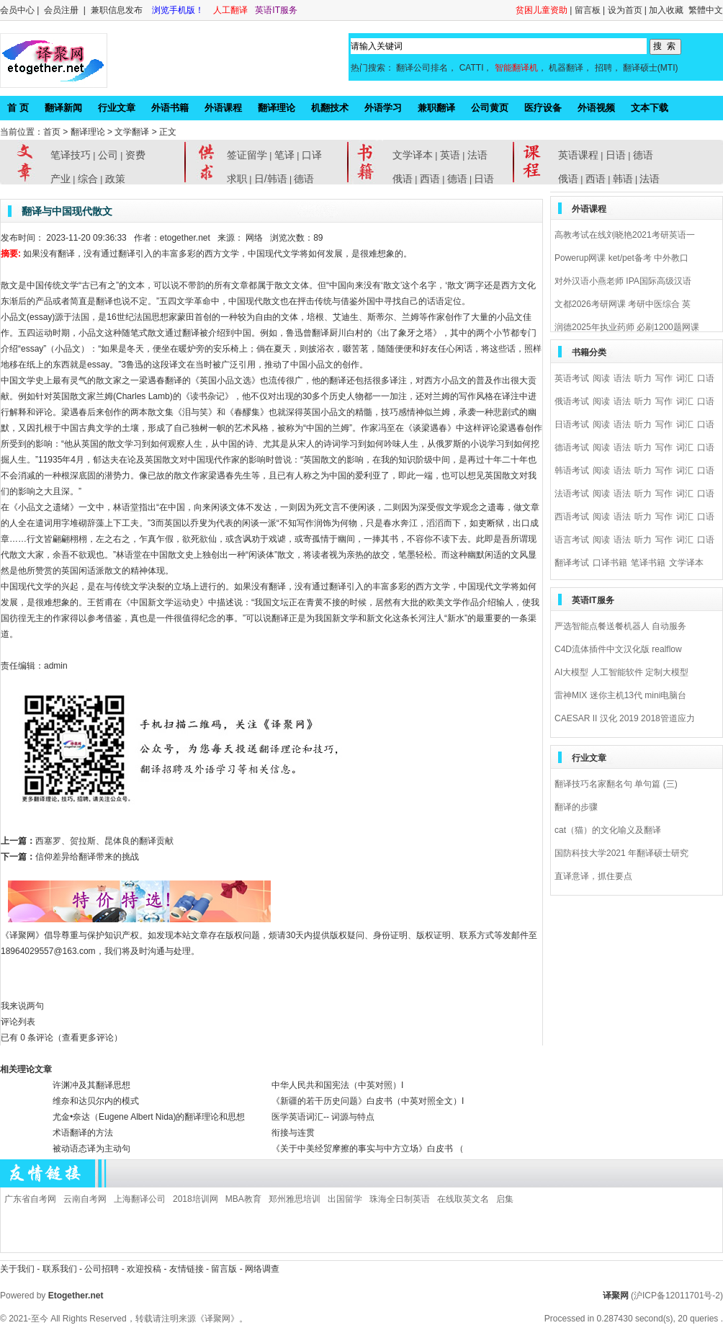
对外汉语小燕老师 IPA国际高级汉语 (622, 281)
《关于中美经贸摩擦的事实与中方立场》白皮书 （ (367, 1148)
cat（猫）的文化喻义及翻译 (607, 830)
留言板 (588, 10)
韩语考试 (571, 470)
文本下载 (649, 107)
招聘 (603, 68)
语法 (622, 378)
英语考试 (571, 378)
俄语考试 (571, 401)
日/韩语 (270, 178)
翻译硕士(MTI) (650, 68)
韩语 (623, 178)
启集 (504, 1199)
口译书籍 (610, 563)
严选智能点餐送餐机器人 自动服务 (620, 626)
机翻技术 (330, 107)
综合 (88, 178)
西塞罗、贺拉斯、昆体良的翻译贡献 (104, 841)
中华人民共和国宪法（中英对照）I (337, 1085)
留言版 (224, 1269)
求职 (237, 178)
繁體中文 (705, 10)
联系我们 (59, 1269)
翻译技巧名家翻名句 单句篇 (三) (616, 784)
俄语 (402, 178)
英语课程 (578, 155)
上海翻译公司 (140, 1199)
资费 (135, 155)
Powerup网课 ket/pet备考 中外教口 (621, 258)
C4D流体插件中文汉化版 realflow (618, 649)
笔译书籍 (648, 563)
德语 (304, 178)
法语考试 (571, 494)
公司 (108, 155)
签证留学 (247, 155)
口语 (705, 378)
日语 (484, 178)
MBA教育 (243, 1199)
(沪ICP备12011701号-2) (677, 1295)
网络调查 (262, 1269)
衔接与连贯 (293, 1133)
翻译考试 (571, 563)
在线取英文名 (463, 1199)
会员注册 (61, 10)
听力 (643, 378)
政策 (115, 178)
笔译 (284, 155)
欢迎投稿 (145, 1269)
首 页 (18, 107)
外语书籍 (170, 107)
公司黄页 (489, 107)
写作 (664, 378)
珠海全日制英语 (399, 1199)
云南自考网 (85, 1199)
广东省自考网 (30, 1199)
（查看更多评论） (87, 1038)
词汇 (684, 378)
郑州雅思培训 (294, 1199)
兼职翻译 (436, 107)
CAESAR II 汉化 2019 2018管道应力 (624, 718)
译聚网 (616, 1295)
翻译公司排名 (422, 68)
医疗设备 (543, 107)
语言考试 (571, 540)
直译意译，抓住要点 (593, 876)
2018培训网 (195, 1199)
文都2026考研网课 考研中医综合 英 (622, 304)
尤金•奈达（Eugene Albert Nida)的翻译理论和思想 (149, 1117)
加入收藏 (666, 10)
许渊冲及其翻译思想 (91, 1085)
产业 (60, 178)
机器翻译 (566, 68)
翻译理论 (276, 107)
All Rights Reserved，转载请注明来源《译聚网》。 (148, 1319)
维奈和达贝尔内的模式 (96, 1101)
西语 (430, 178)
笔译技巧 (70, 155)
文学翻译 (131, 132)
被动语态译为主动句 (91, 1148)
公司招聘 (102, 1269)
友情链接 (186, 1269)
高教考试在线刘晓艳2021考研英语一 (624, 235)
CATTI (471, 68)
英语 (450, 155)
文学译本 (412, 155)
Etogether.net (76, 1295)
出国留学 (345, 1199)
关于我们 (17, 1269)
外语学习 (383, 107)
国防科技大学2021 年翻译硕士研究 (621, 853)
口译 (312, 155)
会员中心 (17, 10)
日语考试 (571, 424)
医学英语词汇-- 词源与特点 (322, 1117)
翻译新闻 (63, 107)
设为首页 (625, 10)
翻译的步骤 (576, 807)
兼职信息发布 (118, 10)
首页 (51, 132)
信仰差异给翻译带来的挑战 (87, 857)
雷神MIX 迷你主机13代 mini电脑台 (620, 695)
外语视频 (596, 107)
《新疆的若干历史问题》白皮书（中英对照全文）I (367, 1101)
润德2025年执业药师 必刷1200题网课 (626, 327)
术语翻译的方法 (83, 1133)
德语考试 (571, 447)
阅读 (601, 378)
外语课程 (223, 107)
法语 (477, 155)
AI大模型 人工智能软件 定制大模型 (621, 672)
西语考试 (571, 517)
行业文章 (116, 107)
